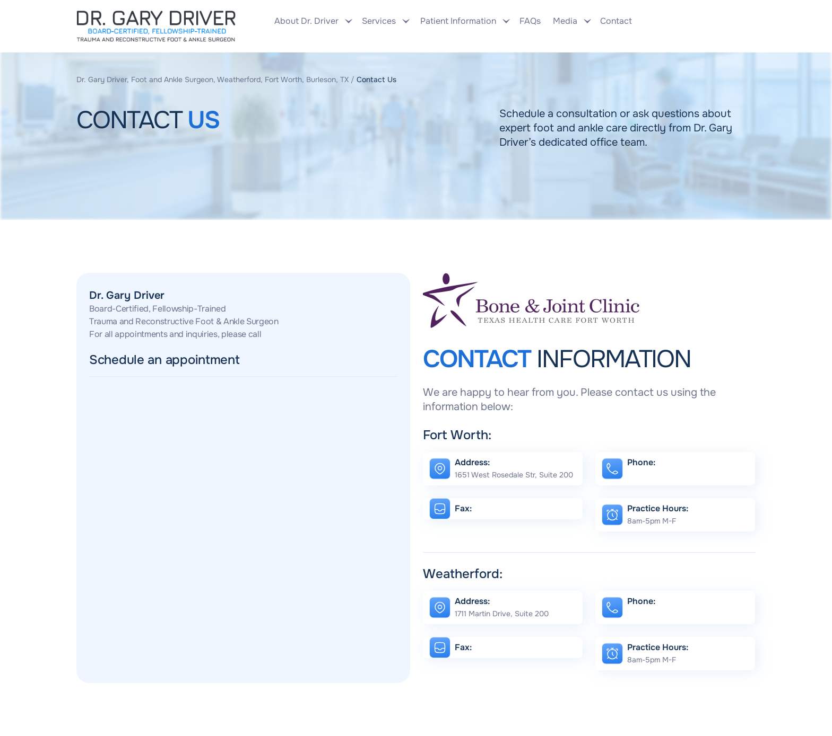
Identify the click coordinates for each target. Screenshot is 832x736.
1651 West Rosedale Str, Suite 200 (514, 475)
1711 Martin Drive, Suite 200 (502, 613)
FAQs (530, 20)
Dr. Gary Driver (126, 295)
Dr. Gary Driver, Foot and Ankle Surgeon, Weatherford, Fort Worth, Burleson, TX (212, 79)
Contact (614, 20)
